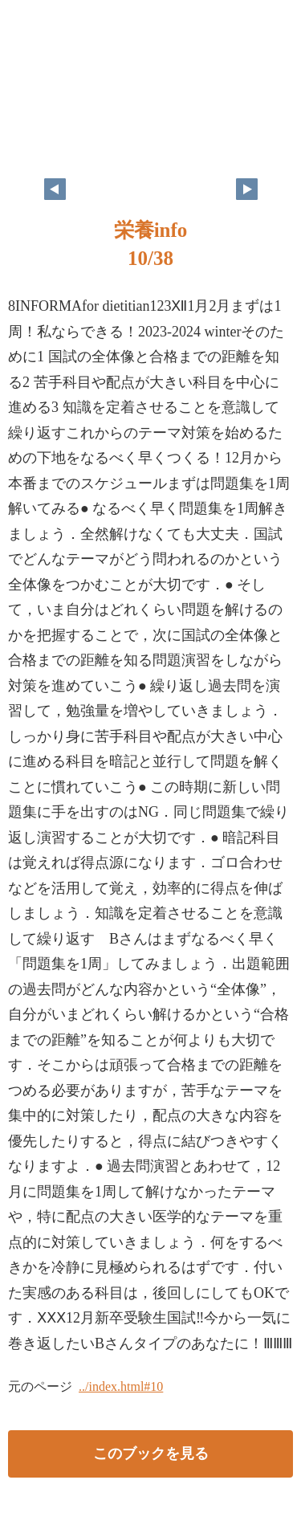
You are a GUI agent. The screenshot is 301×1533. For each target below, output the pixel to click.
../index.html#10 (121, 1386)
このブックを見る (151, 1453)
